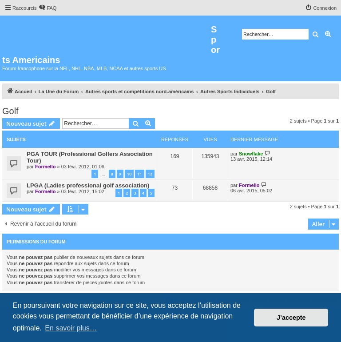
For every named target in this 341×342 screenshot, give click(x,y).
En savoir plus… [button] (71, 328)
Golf (10, 111)
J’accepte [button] (291, 317)
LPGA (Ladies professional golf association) (88, 185)
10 (129, 174)
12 (150, 174)
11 (139, 174)
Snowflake (251, 153)
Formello (45, 166)
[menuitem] (47, 8)
